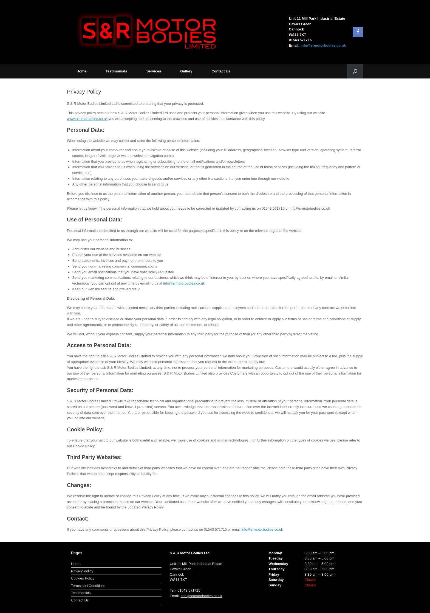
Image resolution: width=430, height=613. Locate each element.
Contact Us (220, 71)
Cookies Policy (82, 578)
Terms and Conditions (88, 586)
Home (81, 71)
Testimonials (116, 71)
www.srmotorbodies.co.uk (87, 119)
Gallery (186, 71)
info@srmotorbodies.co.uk (323, 45)
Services (153, 71)
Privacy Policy (82, 571)
